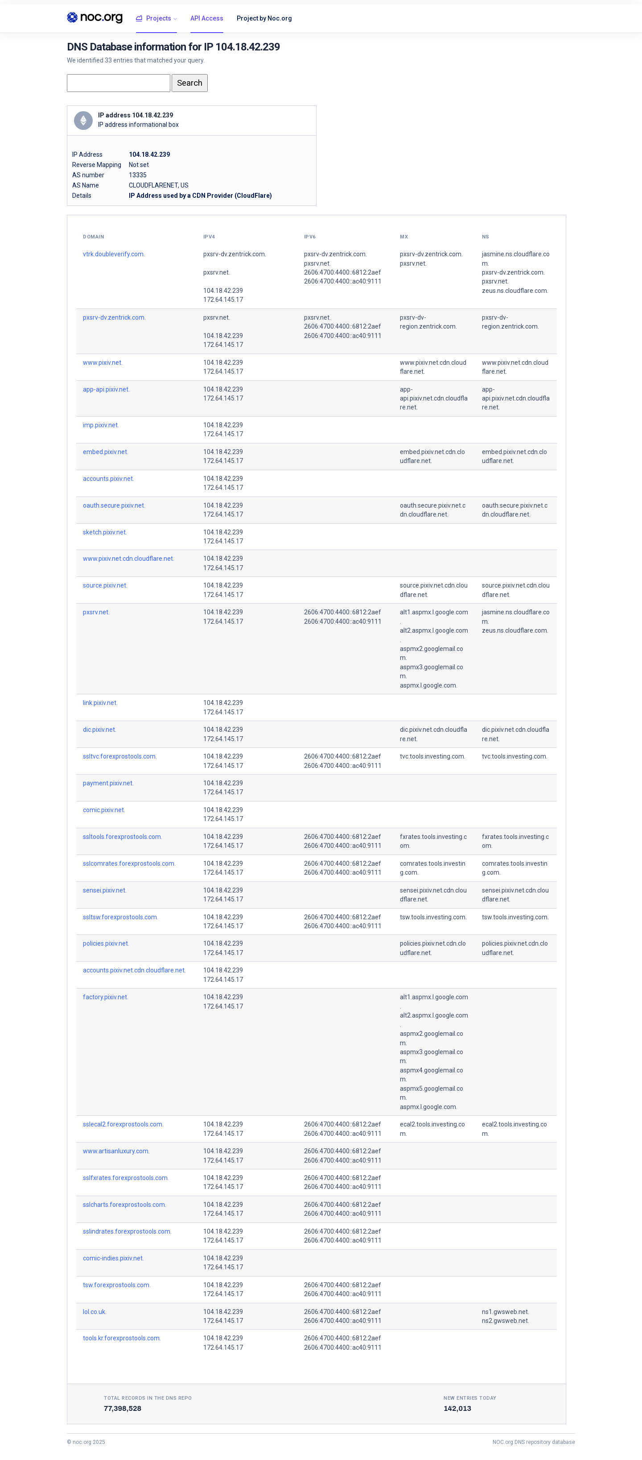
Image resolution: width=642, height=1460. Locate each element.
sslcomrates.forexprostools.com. (129, 863)
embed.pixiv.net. (105, 451)
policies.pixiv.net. (106, 943)
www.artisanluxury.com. (116, 1151)
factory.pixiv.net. (105, 997)
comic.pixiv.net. (104, 809)
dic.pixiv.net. (99, 729)
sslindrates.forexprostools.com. (127, 1231)
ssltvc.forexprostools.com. (120, 756)
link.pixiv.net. (100, 702)
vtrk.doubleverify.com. (114, 254)
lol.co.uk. (95, 1311)
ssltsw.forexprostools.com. (120, 917)
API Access (206, 18)
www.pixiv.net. (103, 362)
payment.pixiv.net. (108, 783)
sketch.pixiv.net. (105, 532)
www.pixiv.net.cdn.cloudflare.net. (128, 558)
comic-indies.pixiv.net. (113, 1258)
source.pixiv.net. (105, 585)
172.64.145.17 (223, 299)
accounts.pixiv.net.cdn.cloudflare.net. (134, 970)
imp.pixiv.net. (101, 425)
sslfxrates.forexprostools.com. (126, 1177)
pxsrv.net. (216, 272)
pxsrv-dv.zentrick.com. (234, 254)
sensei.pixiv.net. (105, 890)
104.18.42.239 (223, 290)
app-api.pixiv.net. (106, 389)
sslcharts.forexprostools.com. (124, 1204)
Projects (153, 18)
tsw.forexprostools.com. (117, 1285)
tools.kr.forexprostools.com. (122, 1338)
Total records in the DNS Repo (148, 1398)
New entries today (470, 1398)
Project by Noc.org (264, 18)
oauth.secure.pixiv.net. (114, 505)
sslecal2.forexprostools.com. (123, 1124)
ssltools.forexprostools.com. (122, 836)
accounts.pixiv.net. (108, 478)
